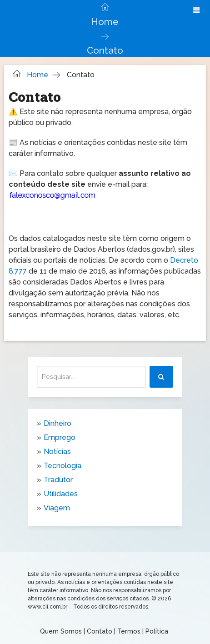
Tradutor (58, 479)
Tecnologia (62, 465)
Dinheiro (57, 423)
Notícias (57, 451)
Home (105, 21)
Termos (128, 631)
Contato (99, 631)
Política (156, 631)
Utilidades (61, 493)
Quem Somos (61, 631)
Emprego (59, 437)
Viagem (57, 508)
